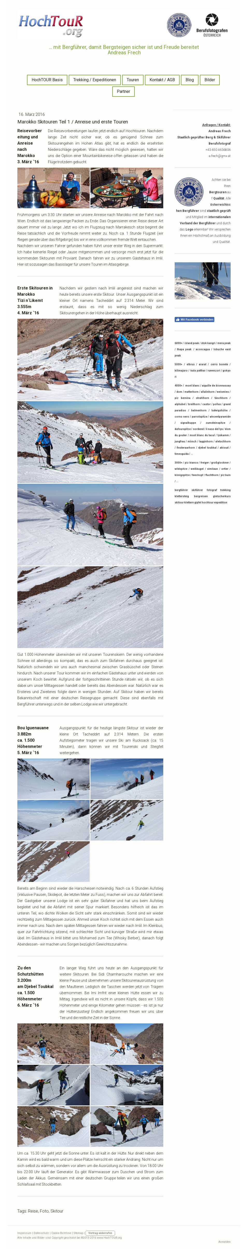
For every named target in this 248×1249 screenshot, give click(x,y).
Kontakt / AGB (162, 79)
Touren (133, 79)
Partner (123, 91)
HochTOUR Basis (47, 79)
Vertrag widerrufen (100, 1233)
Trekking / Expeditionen (94, 79)
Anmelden (224, 1242)
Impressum (24, 1233)
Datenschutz (41, 1233)
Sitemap (78, 1233)
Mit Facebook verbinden (194, 319)
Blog (190, 79)
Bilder (209, 79)
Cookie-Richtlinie (61, 1233)
